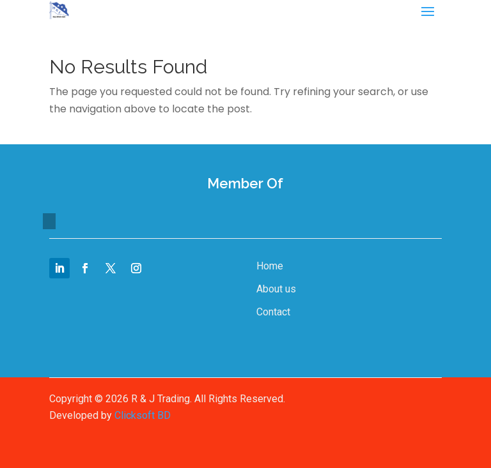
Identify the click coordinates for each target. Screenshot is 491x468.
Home (269, 266)
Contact (273, 312)
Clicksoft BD (142, 415)
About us (276, 289)
